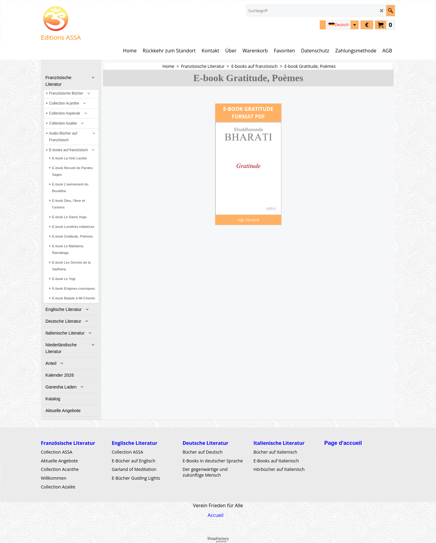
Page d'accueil (343, 443)
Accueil (215, 515)
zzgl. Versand (248, 219)
